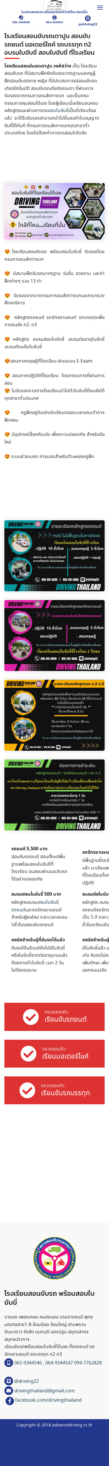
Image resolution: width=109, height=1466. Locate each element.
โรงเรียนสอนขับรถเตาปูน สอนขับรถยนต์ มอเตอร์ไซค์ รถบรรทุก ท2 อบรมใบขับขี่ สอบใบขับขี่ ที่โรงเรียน (49, 44)
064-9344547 (54, 22)
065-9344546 (21, 22)
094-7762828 (88, 1363)
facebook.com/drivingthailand (48, 1400)
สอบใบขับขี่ (58, 110)
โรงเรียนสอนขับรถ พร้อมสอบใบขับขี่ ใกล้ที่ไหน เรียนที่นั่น (55, 12)
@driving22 (87, 24)
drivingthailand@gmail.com (44, 1391)
